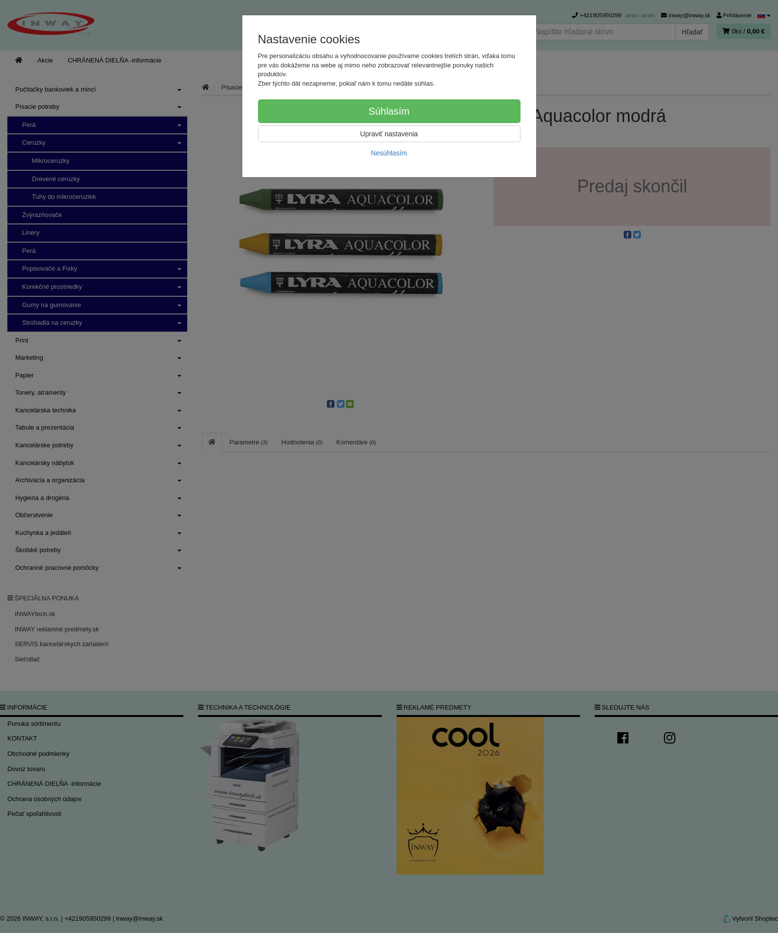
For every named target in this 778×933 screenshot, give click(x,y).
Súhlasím (389, 111)
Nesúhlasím (389, 153)
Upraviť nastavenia (389, 134)
